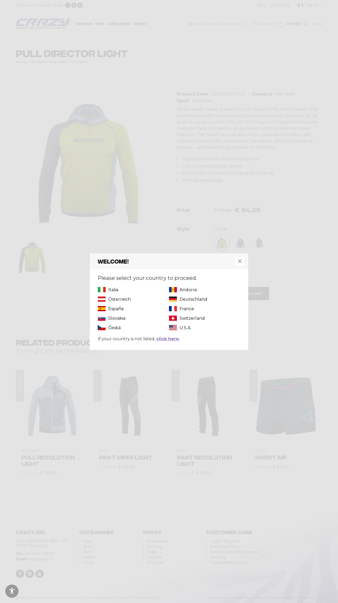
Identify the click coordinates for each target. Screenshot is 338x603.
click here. (168, 338)
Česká (114, 327)
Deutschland (193, 299)
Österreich (119, 299)
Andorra (188, 289)
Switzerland (192, 318)
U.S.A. (185, 327)
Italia (113, 289)
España (116, 308)
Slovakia (116, 318)
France (187, 308)
